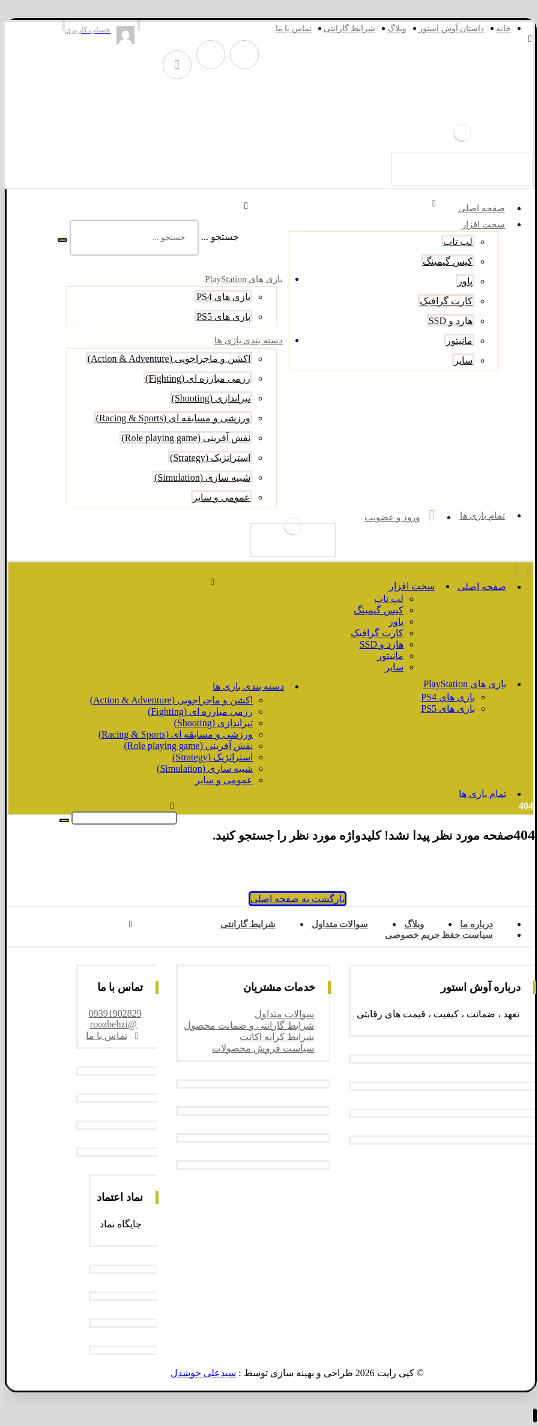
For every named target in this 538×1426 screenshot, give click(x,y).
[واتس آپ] (173, 64)
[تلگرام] (240, 54)
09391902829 (111, 1013)
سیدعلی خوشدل (199, 1373)
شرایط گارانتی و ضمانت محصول (245, 1025)
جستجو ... (216, 237)
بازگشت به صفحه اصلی (294, 899)
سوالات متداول (280, 1014)
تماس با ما (110, 1035)
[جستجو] (59, 240)
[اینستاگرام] (207, 54)
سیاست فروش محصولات (259, 1048)
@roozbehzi (109, 1024)
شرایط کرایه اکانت (273, 1037)
